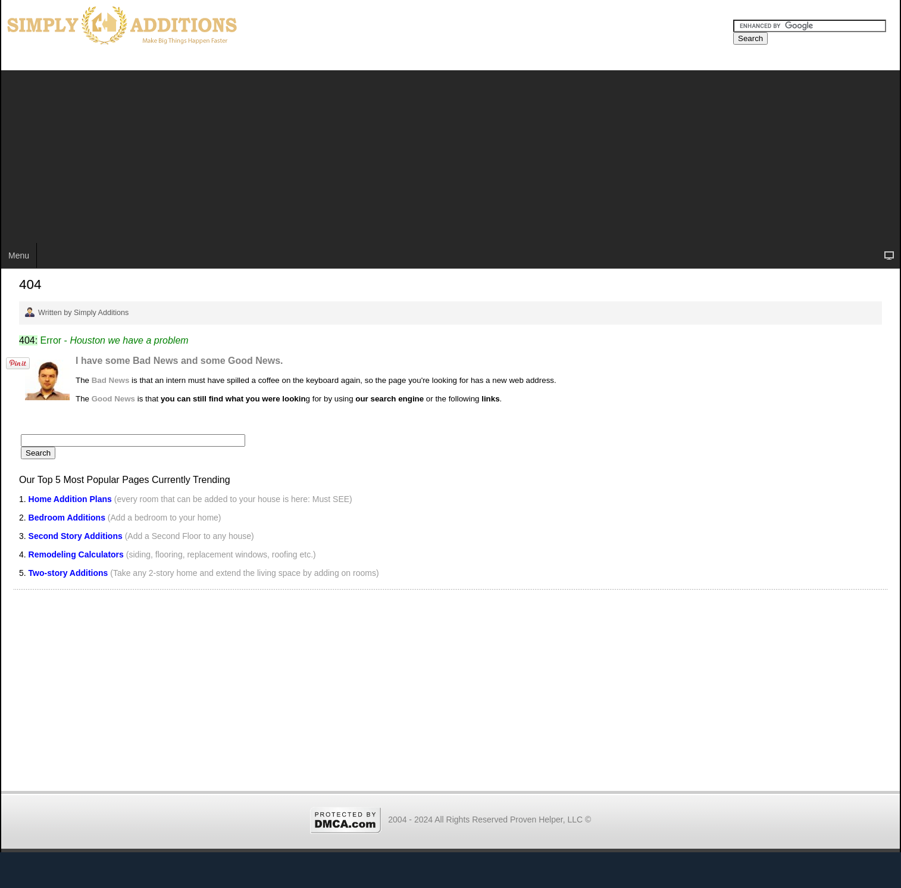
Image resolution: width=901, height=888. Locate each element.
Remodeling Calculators (76, 554)
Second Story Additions (76, 536)
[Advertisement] (450, 153)
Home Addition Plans (70, 499)
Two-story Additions (70, 573)
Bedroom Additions (67, 517)
